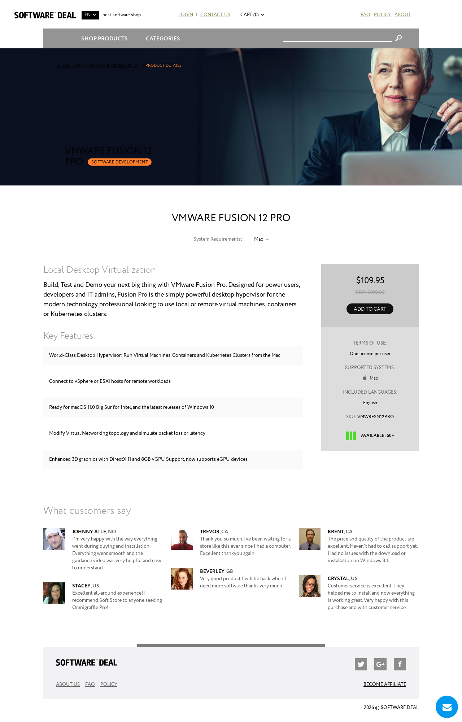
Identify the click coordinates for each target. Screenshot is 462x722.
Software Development (114, 66)
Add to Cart (370, 309)
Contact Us (215, 15)
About (403, 15)
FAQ (365, 15)
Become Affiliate (384, 684)
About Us (68, 684)
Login (185, 15)
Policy (382, 15)
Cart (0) (249, 15)
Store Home (71, 66)
